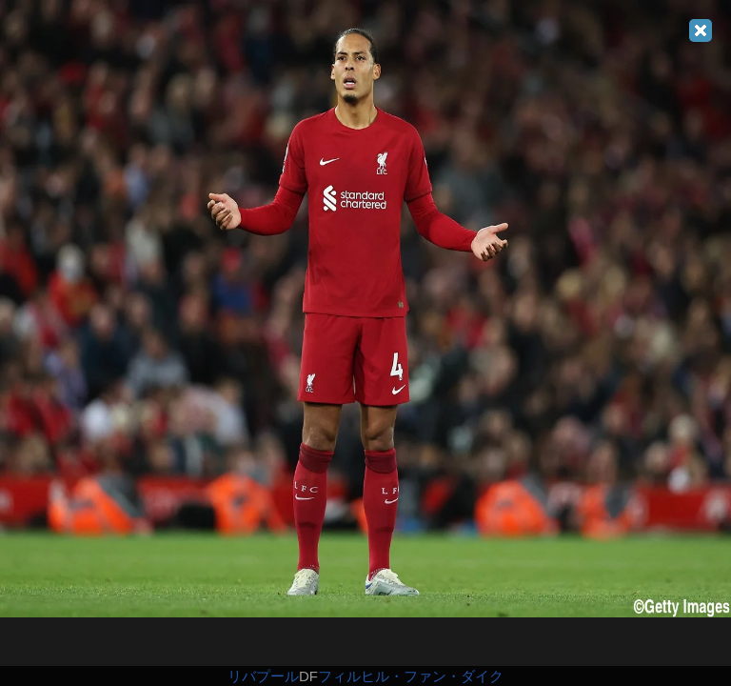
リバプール (263, 676)
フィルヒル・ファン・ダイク (411, 676)
